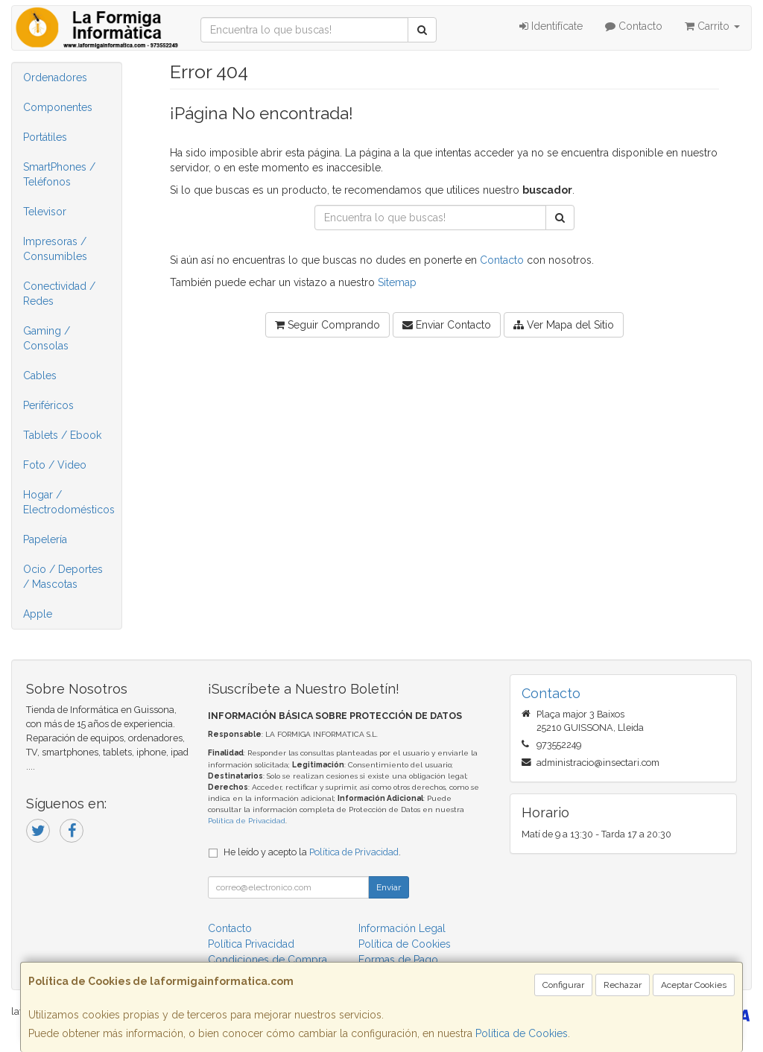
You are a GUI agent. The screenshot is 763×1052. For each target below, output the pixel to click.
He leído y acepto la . (312, 852)
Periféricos (48, 405)
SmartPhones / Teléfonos (59, 174)
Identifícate (551, 26)
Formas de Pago (398, 960)
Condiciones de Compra (267, 960)
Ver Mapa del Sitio (563, 325)
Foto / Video (54, 465)
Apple (37, 614)
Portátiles (45, 137)
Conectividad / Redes (59, 293)
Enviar (388, 887)
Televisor (44, 212)
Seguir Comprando (327, 325)
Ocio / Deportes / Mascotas (63, 576)
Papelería (45, 539)
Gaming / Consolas (46, 338)
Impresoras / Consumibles (55, 248)
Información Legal (402, 928)
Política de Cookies (521, 1033)
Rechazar (623, 985)
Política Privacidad (251, 944)
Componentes (57, 107)
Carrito (712, 26)
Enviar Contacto (446, 325)
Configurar (563, 985)
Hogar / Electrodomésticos (69, 502)
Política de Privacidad (246, 821)
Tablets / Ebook (62, 435)
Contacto (633, 26)
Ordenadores (55, 77)
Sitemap (397, 282)
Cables (40, 375)
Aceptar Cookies (693, 985)
